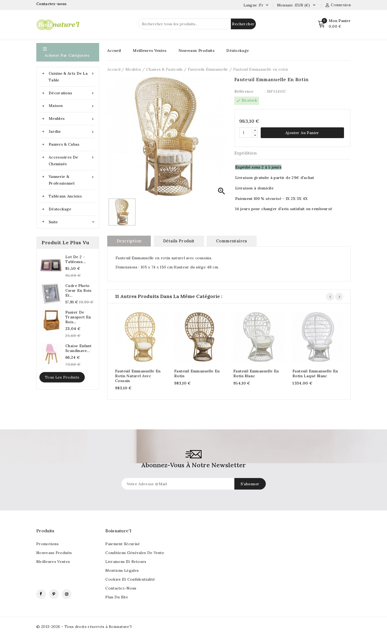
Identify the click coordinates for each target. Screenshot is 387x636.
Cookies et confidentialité (130, 579)
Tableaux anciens (65, 196)
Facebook (41, 594)
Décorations (72, 93)
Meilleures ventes (53, 561)
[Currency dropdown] (314, 5)
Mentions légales (122, 570)
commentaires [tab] (231, 240)
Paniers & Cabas (64, 144)
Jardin (72, 131)
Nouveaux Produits (196, 50)
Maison (72, 105)
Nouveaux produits (54, 552)
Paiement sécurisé (122, 543)
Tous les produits (62, 377)
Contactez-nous (52, 3)
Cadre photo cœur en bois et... (78, 290)
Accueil (114, 50)
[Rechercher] (197, 24)
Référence (244, 91)
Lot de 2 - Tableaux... (75, 259)
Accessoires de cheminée (72, 160)
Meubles (72, 118)
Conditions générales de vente (134, 552)
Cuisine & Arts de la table (72, 76)
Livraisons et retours (125, 561)
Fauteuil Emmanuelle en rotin (197, 373)
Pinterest (54, 594)
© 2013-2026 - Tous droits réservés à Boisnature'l (84, 626)
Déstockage (60, 209)
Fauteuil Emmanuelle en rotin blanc (256, 373)
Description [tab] (129, 240)
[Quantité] (245, 132)
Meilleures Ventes (149, 50)
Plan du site (116, 597)
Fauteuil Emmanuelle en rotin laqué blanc (315, 373)
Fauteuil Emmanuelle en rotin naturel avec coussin (138, 376)
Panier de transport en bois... (78, 317)
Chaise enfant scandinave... (78, 348)
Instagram (66, 594)
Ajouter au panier (302, 132)
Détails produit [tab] (179, 240)
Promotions (47, 543)
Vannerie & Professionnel (72, 179)
